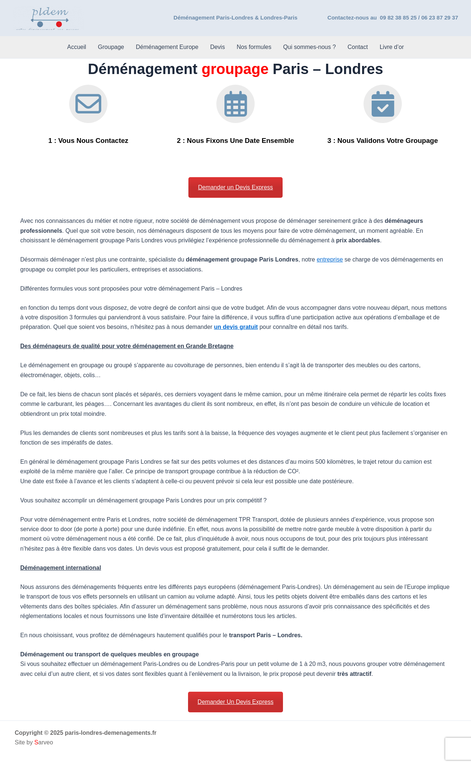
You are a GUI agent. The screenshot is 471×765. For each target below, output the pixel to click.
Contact (358, 47)
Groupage (111, 47)
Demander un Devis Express (235, 187)
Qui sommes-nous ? (309, 47)
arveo (43, 742)
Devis (217, 47)
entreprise (330, 259)
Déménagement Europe (167, 47)
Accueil (76, 47)
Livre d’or (392, 47)
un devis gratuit (236, 327)
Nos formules (254, 47)
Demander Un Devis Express (235, 702)
